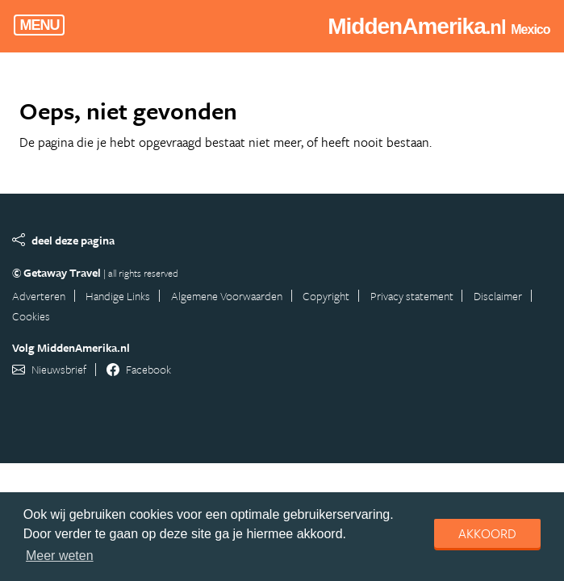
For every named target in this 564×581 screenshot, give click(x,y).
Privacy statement (411, 295)
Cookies (31, 315)
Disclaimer (498, 295)
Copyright (326, 295)
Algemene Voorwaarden (226, 295)
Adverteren (38, 295)
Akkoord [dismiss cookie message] (487, 533)
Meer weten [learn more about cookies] (60, 555)
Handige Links (118, 295)
